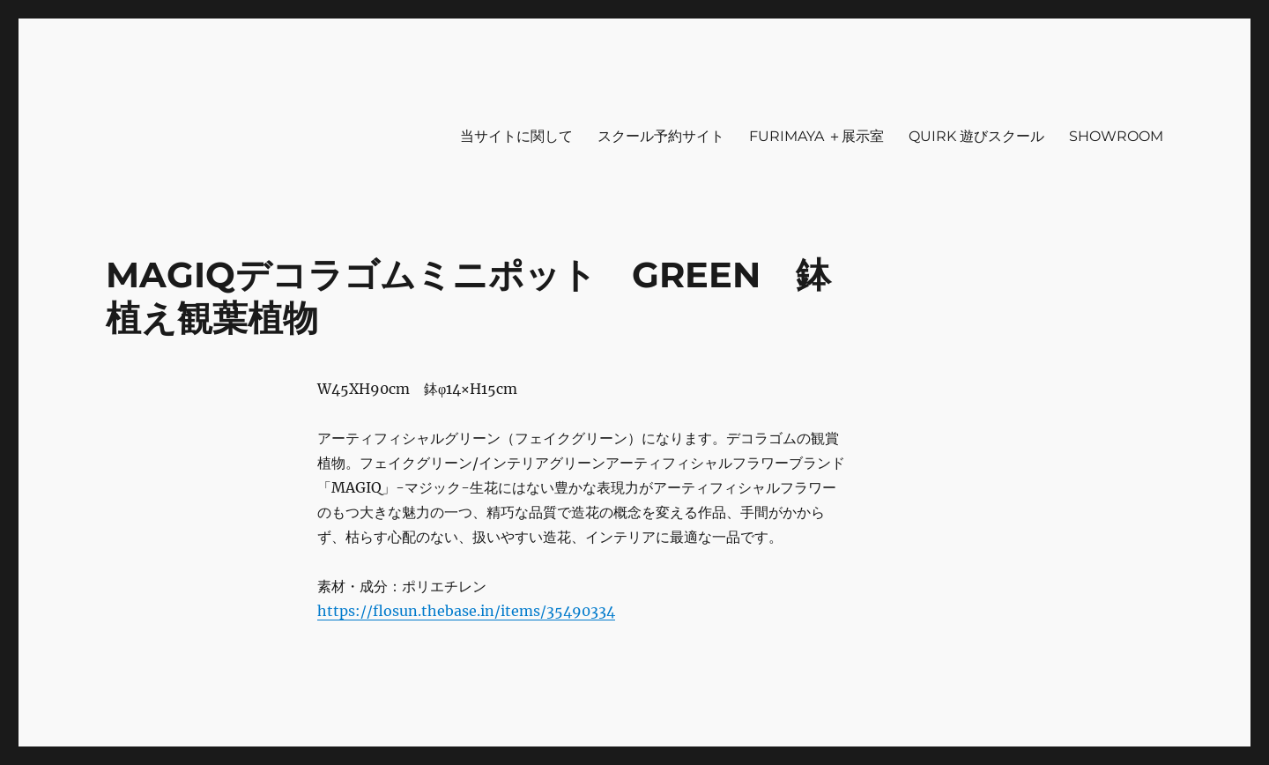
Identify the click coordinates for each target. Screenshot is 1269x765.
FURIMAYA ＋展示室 (816, 136)
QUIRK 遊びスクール (976, 136)
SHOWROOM (1116, 136)
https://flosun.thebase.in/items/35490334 (466, 611)
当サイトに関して (516, 136)
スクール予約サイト (660, 136)
